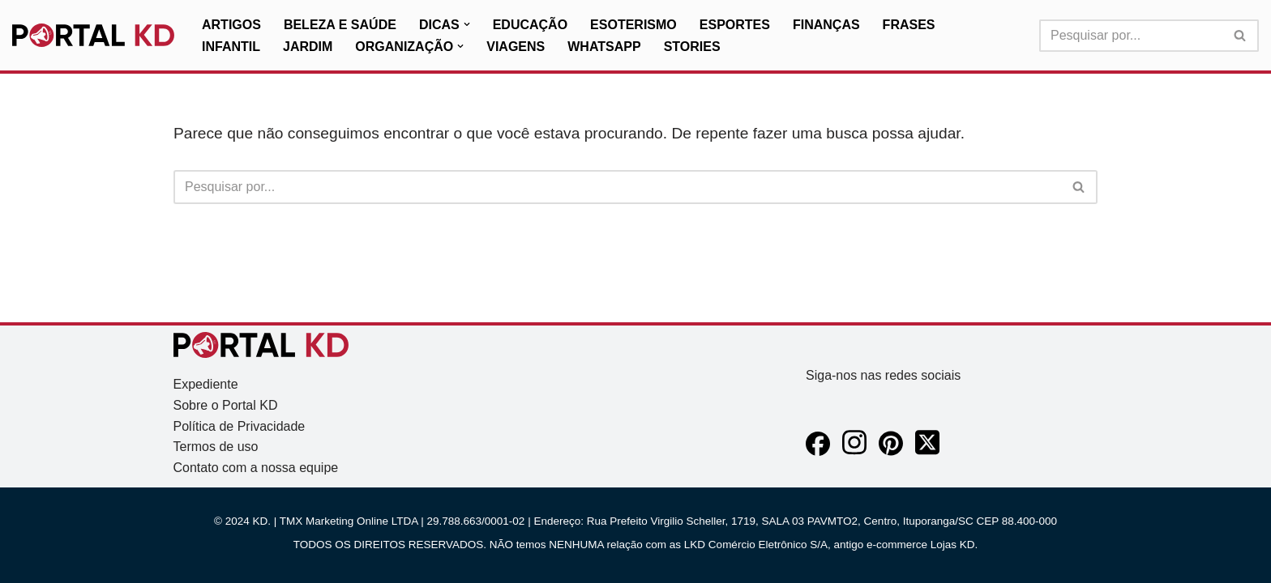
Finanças (826, 25)
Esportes (735, 25)
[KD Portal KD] (93, 35)
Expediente (205, 384)
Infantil (231, 46)
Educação (530, 25)
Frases (909, 25)
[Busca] (1130, 35)
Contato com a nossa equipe (256, 467)
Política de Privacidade (239, 426)
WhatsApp (603, 46)
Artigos (231, 25)
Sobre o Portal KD (225, 405)
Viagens (515, 46)
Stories (692, 46)
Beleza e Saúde (340, 25)
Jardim (307, 46)
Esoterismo (633, 25)
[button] (467, 24)
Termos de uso (216, 446)
